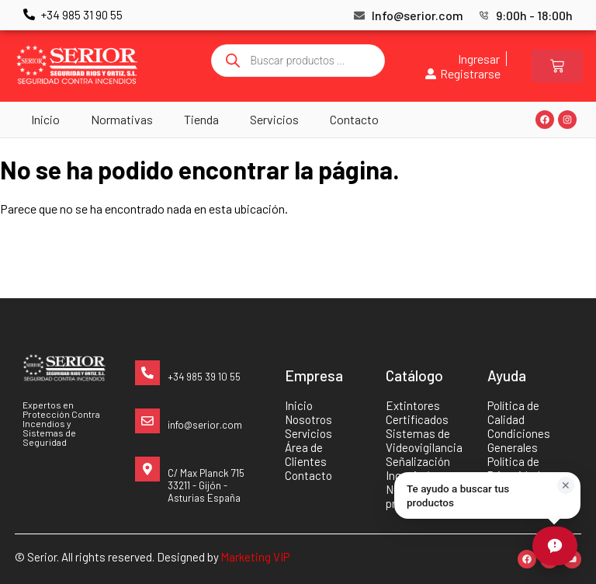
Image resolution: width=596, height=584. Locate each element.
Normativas (122, 119)
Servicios (274, 119)
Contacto (354, 119)
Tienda (201, 119)
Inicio (45, 119)
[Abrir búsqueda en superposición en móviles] (298, 60)
